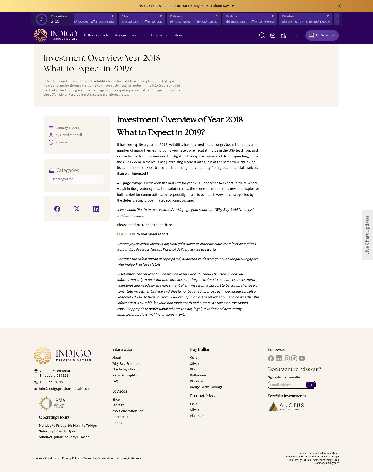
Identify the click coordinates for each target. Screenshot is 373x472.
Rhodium (235, 16)
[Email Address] (292, 385)
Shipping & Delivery (128, 458)
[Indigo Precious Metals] (55, 35)
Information (159, 35)
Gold (73, 16)
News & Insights (124, 375)
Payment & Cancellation (98, 458)
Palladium (292, 16)
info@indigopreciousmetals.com (64, 388)
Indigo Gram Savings (206, 387)
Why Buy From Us (126, 363)
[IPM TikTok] (294, 358)
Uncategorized (63, 179)
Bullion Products (96, 35)
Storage (120, 35)
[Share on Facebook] (57, 209)
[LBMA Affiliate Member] (72, 403)
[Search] (262, 35)
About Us (138, 35)
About (117, 357)
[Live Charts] (283, 35)
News (178, 35)
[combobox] (322, 35)
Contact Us (120, 417)
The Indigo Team (125, 369)
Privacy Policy (70, 458)
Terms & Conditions (46, 458)
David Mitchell (71, 135)
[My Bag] (273, 35)
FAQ (115, 381)
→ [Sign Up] (310, 385)
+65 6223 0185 (51, 382)
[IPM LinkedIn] (279, 358)
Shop (116, 399)
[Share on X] (77, 209)
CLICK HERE (126, 234)
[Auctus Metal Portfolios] (286, 407)
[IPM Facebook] (271, 358)
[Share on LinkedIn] (96, 209)
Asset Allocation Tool (128, 411)
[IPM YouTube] (302, 358)
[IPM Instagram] (287, 358)
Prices (117, 423)
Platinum (180, 16)
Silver (129, 16)
